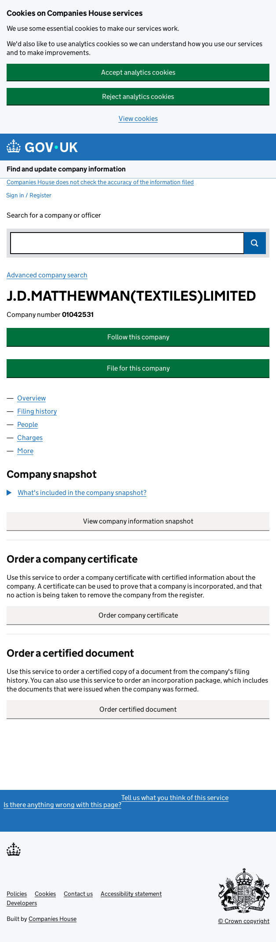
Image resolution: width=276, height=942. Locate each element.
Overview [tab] (31, 398)
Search (255, 243)
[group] (138, 493)
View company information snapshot (176, 521)
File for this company (138, 368)
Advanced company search (47, 275)
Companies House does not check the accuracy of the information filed (100, 182)
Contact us (78, 894)
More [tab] (25, 451)
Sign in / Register (28, 195)
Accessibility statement (131, 894)
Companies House (52, 919)
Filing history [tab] (37, 411)
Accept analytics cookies (138, 72)
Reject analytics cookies (138, 96)
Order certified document (138, 709)
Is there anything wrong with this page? (62, 804)
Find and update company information (66, 169)
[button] (76, 492)
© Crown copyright (243, 921)
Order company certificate (138, 615)
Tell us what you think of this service (175, 797)
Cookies (45, 894)
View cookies (138, 118)
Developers (22, 903)
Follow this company (138, 337)
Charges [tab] (30, 437)
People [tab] (27, 424)
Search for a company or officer (54, 215)
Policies (17, 894)
